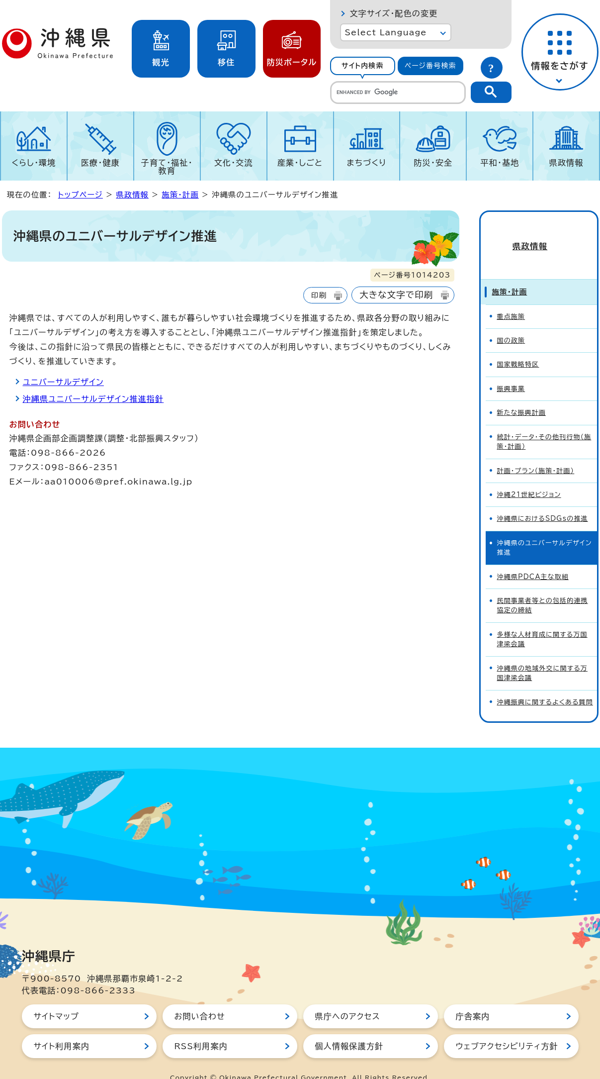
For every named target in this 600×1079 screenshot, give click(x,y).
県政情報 (566, 163)
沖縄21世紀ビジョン (529, 477)
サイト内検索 (363, 65)
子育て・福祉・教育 (167, 167)
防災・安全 (433, 163)
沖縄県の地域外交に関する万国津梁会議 (542, 655)
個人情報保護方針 (349, 1028)
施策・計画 (180, 194)
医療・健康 (100, 163)
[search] (398, 92)
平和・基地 (499, 163)
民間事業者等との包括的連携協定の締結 (542, 587)
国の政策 (511, 322)
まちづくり (366, 163)
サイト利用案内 (62, 1028)
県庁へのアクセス (347, 998)
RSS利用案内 (201, 1028)
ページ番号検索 (430, 65)
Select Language (386, 32)
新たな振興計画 (521, 395)
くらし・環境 (33, 163)
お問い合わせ (199, 998)
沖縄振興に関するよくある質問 (545, 684)
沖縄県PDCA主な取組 (533, 559)
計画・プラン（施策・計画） (536, 453)
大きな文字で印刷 (396, 295)
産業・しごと (300, 163)
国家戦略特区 (518, 347)
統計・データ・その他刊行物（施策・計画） (544, 424)
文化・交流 (233, 163)
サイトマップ (56, 998)
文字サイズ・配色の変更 (394, 13)
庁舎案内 (473, 998)
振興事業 (511, 371)
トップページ (80, 194)
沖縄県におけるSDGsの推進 (542, 501)
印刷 (319, 295)
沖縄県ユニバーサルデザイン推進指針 (93, 399)
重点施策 (511, 298)
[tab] (363, 66)
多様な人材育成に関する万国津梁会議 (542, 621)
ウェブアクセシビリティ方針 (507, 1028)
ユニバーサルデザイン (63, 382)
